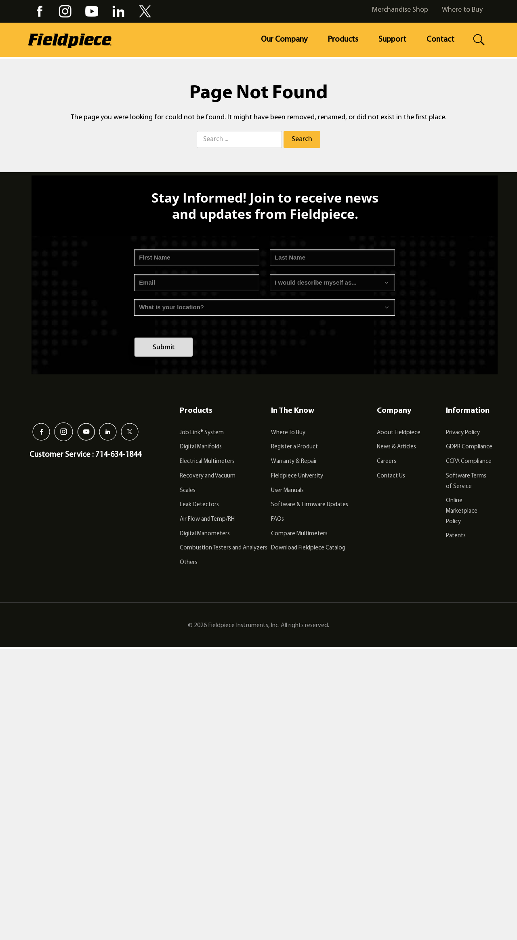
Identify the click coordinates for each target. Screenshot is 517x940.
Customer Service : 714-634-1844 (85, 455)
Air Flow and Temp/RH (207, 519)
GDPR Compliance (469, 447)
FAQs (277, 519)
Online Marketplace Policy (461, 511)
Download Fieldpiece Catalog (308, 548)
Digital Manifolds (201, 447)
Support (392, 40)
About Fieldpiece (398, 433)
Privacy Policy (463, 433)
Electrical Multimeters (207, 461)
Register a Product (294, 447)
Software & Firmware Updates (309, 505)
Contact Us (391, 476)
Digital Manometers (205, 534)
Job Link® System (202, 433)
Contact (440, 40)
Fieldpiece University (297, 476)
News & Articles (396, 447)
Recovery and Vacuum (207, 476)
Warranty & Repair (294, 461)
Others (189, 563)
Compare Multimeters (299, 534)
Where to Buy (462, 10)
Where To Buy (288, 433)
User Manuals (287, 491)
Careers (386, 461)
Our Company (284, 40)
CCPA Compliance (469, 461)
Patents (456, 536)
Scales (187, 491)
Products (343, 40)
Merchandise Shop (400, 10)
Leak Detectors (199, 505)
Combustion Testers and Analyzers (223, 548)
